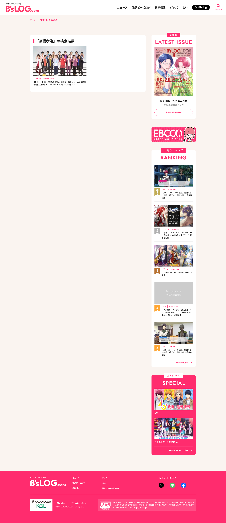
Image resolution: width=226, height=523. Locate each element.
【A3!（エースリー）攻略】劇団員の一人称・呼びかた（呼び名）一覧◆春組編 (177, 196)
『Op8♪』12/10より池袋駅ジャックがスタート (176, 275)
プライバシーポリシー (82, 503)
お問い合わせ (61, 503)
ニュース (122, 7)
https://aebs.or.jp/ (141, 507)
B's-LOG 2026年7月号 (174, 100)
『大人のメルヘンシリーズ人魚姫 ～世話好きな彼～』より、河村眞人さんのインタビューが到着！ (177, 314)
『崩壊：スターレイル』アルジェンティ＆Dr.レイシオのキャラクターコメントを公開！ (177, 236)
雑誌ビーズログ (141, 7)
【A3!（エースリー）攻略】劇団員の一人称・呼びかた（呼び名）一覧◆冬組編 (177, 354)
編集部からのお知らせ (112, 488)
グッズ (174, 7)
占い (185, 7)
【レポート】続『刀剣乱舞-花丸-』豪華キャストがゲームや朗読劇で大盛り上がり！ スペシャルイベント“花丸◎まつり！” (59, 86)
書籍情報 (160, 7)
